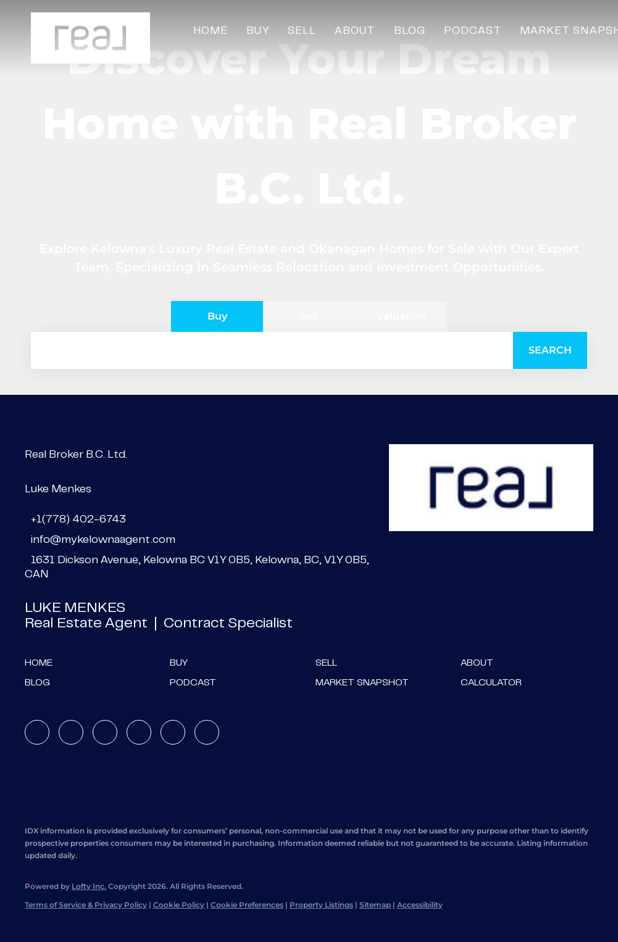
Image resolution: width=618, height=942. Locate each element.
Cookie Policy (178, 904)
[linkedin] (71, 732)
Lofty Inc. (89, 886)
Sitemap (375, 904)
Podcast (472, 31)
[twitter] (105, 732)
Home (210, 31)
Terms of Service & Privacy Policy (86, 904)
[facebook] (37, 732)
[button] (90, 38)
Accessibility (420, 904)
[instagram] (139, 732)
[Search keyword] (272, 350)
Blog (409, 31)
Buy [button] (257, 31)
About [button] (355, 31)
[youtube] (173, 732)
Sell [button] (302, 31)
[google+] (206, 732)
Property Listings (321, 904)
